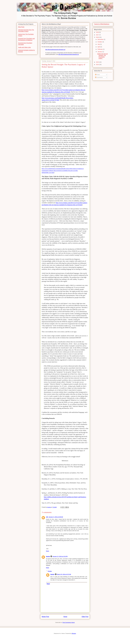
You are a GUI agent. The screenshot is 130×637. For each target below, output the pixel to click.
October (100, 42)
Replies (50, 571)
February (100, 49)
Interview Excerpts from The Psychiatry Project (26, 30)
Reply (47, 551)
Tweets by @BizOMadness (101, 24)
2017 (97, 35)
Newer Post (45, 616)
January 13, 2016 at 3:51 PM (60, 556)
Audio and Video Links (24, 47)
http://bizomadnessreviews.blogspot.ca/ (68, 54)
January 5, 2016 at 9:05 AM (56, 517)
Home (65, 616)
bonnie (48, 556)
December (101, 39)
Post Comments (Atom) (68, 622)
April (99, 47)
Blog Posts (21, 27)
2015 (97, 62)
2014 (97, 64)
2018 (97, 32)
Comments (99, 77)
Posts (97, 74)
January (100, 51)
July (99, 44)
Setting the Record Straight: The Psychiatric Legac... (102, 56)
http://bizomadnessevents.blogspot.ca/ (55, 49)
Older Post (85, 616)
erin (47, 517)
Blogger (74, 633)
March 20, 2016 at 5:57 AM (64, 574)
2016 (97, 37)
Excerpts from (26, 39)
